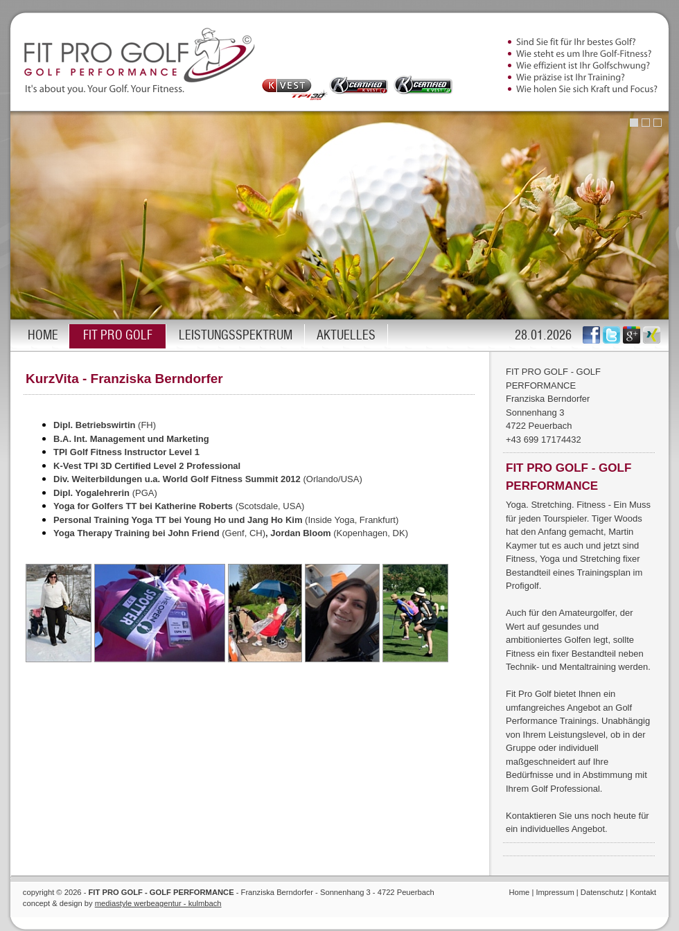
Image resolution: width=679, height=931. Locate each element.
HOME (43, 336)
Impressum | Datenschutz (580, 892)
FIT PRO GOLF (117, 336)
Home (519, 892)
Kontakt (643, 892)
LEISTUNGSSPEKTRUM (235, 336)
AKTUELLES (346, 336)
